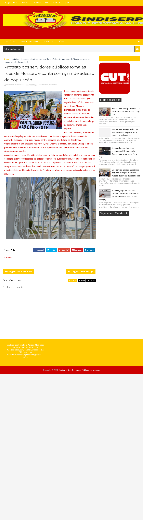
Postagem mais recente (18, 271)
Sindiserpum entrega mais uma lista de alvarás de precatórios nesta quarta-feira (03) (125, 132)
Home (6, 59)
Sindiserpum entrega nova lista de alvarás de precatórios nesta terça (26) (126, 111)
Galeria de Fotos (30, 42)
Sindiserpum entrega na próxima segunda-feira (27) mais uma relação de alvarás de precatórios (126, 173)
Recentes (25, 59)
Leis (47, 2)
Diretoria (37, 2)
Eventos (48, 42)
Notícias (10, 42)
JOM (67, 2)
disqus (82, 280)
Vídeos (62, 42)
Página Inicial (11, 2)
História (25, 2)
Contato (56, 2)
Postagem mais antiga (80, 271)
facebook (91, 280)
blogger (72, 280)
